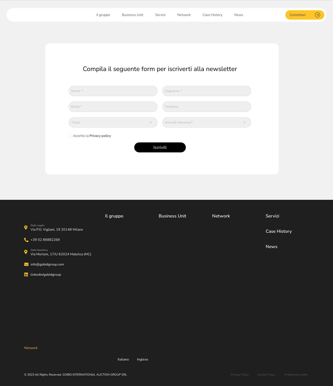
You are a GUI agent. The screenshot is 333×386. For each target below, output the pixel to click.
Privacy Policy (240, 374)
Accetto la (91, 135)
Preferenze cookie (296, 374)
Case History (279, 231)
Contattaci (305, 14)
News (271, 247)
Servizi (272, 216)
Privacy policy (100, 135)
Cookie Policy (266, 374)
